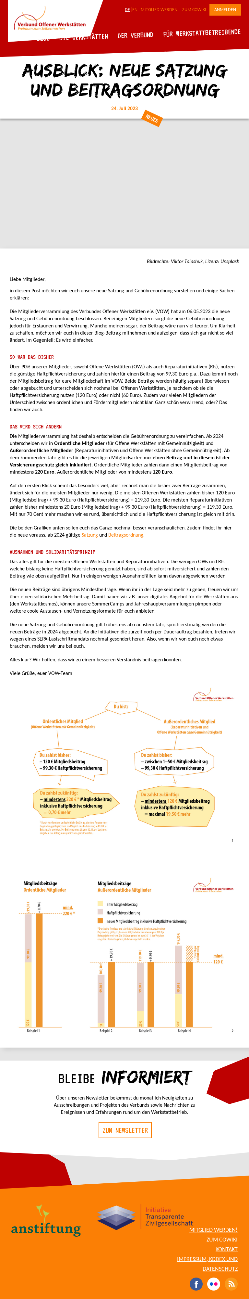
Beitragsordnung (125, 535)
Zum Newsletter (125, 1130)
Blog (43, 38)
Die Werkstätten (83, 37)
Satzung (90, 535)
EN (134, 9)
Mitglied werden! (160, 9)
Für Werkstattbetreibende (202, 32)
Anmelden (225, 9)
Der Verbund (136, 35)
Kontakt (227, 1250)
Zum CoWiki (194, 9)
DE (127, 9)
